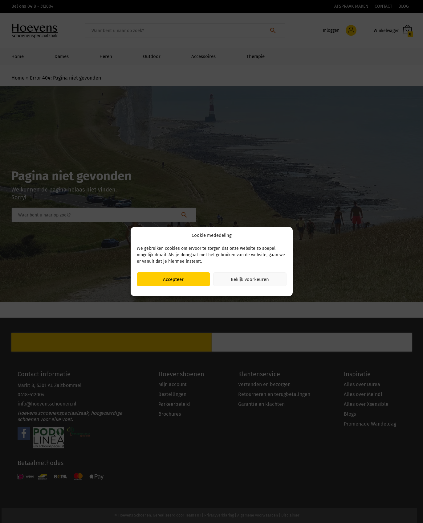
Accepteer (173, 279)
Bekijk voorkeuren (250, 279)
